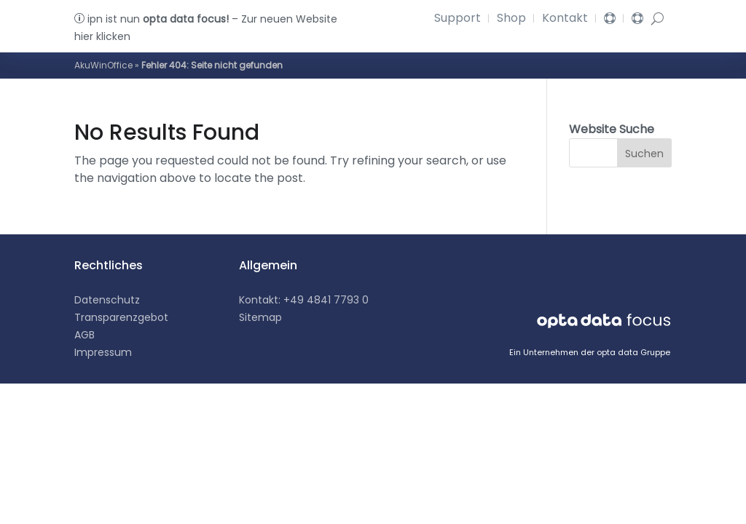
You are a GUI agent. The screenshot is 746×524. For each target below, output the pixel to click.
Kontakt (565, 19)
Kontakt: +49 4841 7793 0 (304, 300)
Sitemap (260, 317)
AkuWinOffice (103, 65)
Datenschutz (107, 300)
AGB (84, 335)
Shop (511, 19)
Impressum (103, 352)
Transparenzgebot (121, 317)
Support (457, 19)
